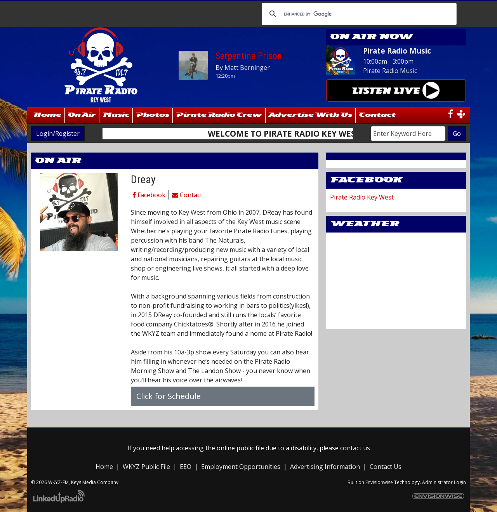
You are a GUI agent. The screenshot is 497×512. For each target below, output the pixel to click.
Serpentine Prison (248, 55)
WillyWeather (396, 321)
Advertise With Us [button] (310, 115)
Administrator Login (444, 482)
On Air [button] (82, 115)
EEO (185, 466)
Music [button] (116, 115)
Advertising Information (325, 466)
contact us (355, 448)
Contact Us (385, 466)
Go (457, 133)
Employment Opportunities (240, 466)
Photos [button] (152, 115)
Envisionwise (379, 482)
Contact (187, 195)
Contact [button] (377, 115)
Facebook (148, 195)
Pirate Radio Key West (362, 197)
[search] (358, 14)
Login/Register (58, 133)
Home (47, 115)
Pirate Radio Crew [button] (219, 115)
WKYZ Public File (146, 466)
